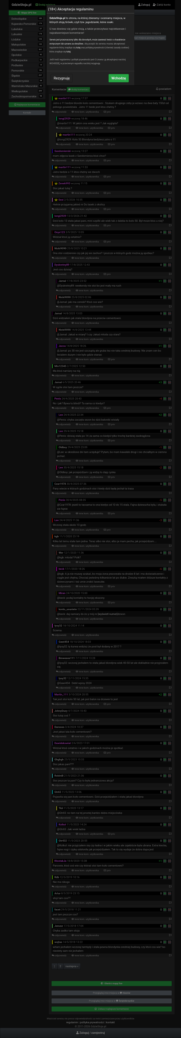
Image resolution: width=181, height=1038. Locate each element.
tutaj (78, 47)
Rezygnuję (62, 78)
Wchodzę (118, 78)
